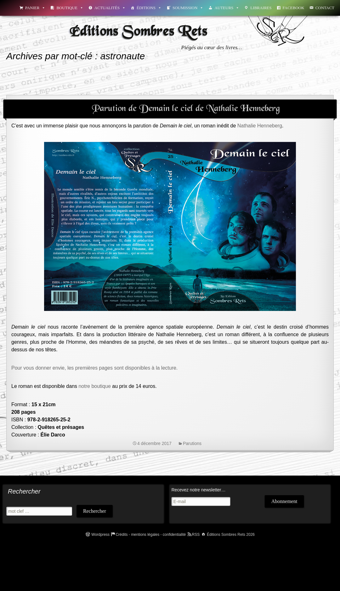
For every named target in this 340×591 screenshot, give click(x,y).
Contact (324, 7)
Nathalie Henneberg (259, 125)
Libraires (260, 7)
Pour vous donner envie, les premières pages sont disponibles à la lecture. (94, 368)
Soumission (188, 7)
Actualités (110, 7)
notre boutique (94, 386)
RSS (196, 534)
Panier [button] (35, 7)
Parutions (192, 443)
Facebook (293, 7)
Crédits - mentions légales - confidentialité (151, 534)
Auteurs (226, 7)
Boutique (69, 7)
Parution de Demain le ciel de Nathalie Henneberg (186, 108)
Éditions (149, 7)
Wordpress (100, 534)
